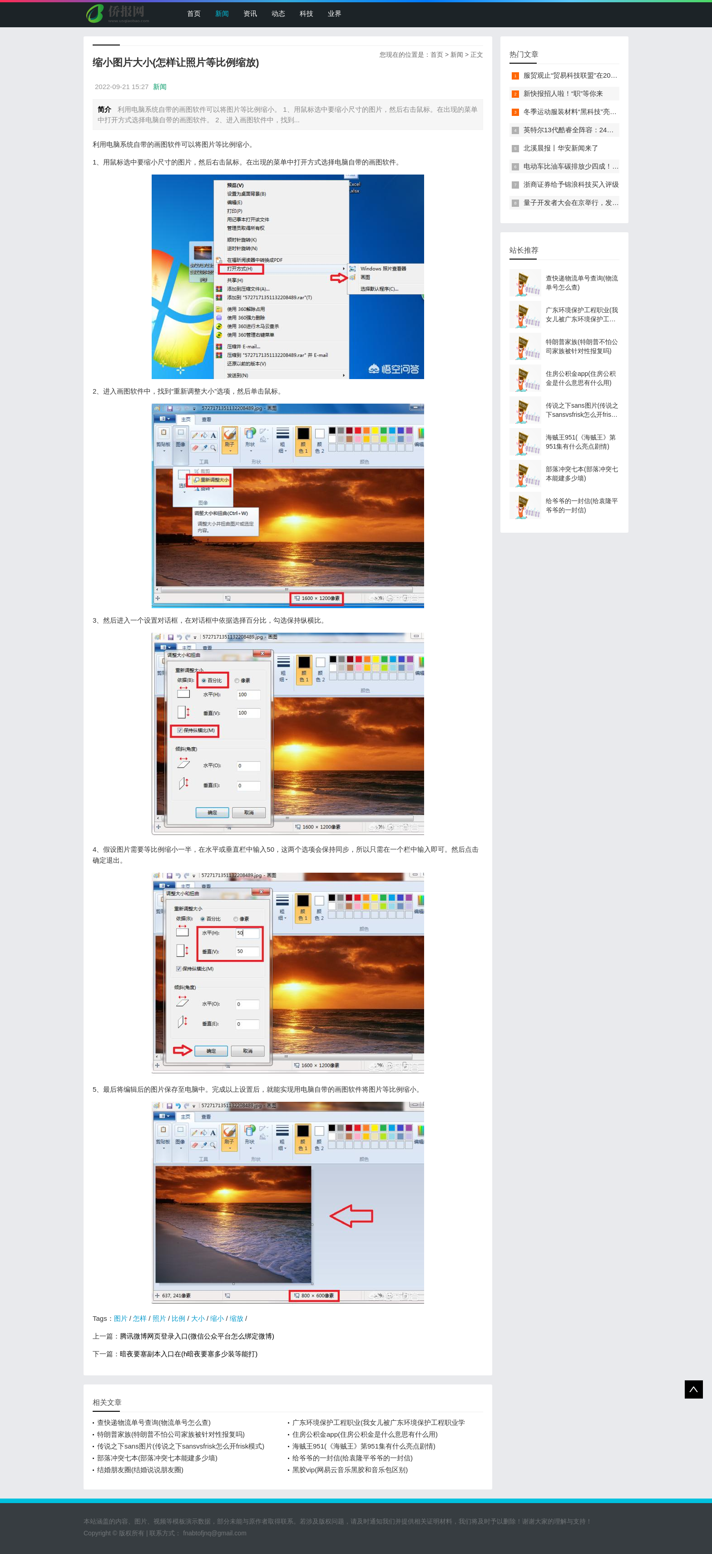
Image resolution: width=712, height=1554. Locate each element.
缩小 (217, 1318)
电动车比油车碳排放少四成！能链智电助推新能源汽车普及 (612, 166)
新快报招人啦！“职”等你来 (563, 93)
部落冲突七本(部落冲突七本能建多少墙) (157, 1458)
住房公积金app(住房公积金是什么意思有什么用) (365, 1434)
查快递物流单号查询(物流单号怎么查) (154, 1422)
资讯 (250, 13)
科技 (306, 13)
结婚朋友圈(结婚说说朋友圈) (140, 1470)
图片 (121, 1318)
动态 (278, 13)
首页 (194, 13)
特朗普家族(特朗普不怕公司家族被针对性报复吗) (171, 1434)
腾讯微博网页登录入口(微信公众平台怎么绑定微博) (197, 1336)
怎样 (140, 1318)
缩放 (236, 1318)
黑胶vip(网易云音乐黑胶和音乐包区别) (350, 1470)
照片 (159, 1318)
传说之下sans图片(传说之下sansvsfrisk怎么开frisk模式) (180, 1446)
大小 (198, 1318)
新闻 (222, 13)
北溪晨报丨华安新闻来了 (561, 148)
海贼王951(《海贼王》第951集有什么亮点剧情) (363, 1446)
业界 (334, 13)
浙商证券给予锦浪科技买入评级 (571, 184)
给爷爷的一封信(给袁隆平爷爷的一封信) (352, 1458)
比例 (178, 1318)
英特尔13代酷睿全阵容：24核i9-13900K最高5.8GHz (603, 130)
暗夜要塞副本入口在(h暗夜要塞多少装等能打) (188, 1354)
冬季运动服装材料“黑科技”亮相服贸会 (580, 111)
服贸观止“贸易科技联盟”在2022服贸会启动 (588, 75)
